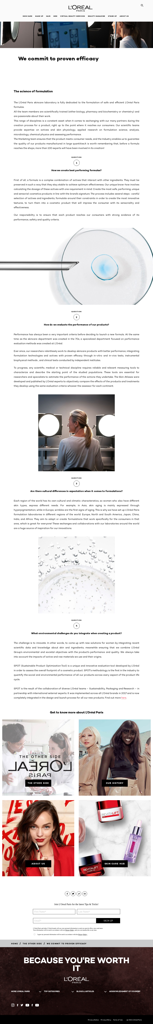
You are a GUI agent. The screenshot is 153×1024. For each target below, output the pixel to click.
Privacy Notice (93, 1020)
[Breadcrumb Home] (14, 943)
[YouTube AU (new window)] (27, 1005)
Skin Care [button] (27, 16)
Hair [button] (48, 16)
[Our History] (115, 783)
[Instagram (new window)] (12, 1005)
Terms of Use (118, 1020)
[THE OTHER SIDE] (38, 783)
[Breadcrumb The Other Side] (32, 943)
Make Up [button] (39, 16)
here (123, 697)
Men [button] (55, 16)
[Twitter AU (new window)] (22, 1005)
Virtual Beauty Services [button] (72, 16)
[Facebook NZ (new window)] (32, 1005)
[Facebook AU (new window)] (17, 1005)
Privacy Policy (106, 1020)
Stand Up (112, 16)
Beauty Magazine (96, 16)
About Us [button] (124, 16)
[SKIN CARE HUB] (115, 863)
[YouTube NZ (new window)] (37, 1005)
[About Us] (38, 863)
